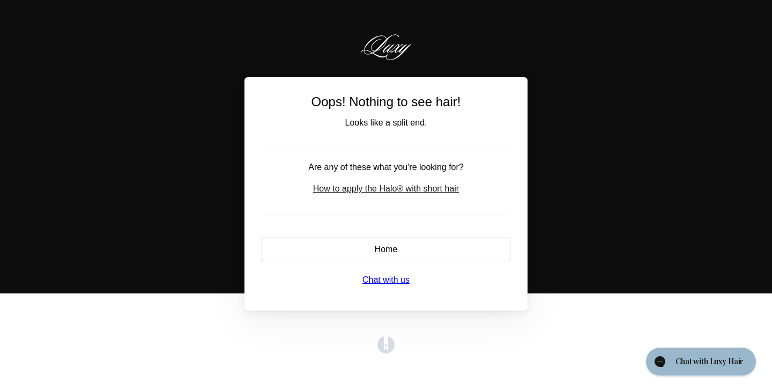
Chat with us (386, 279)
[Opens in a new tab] (386, 350)
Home (386, 249)
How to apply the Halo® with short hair (386, 188)
